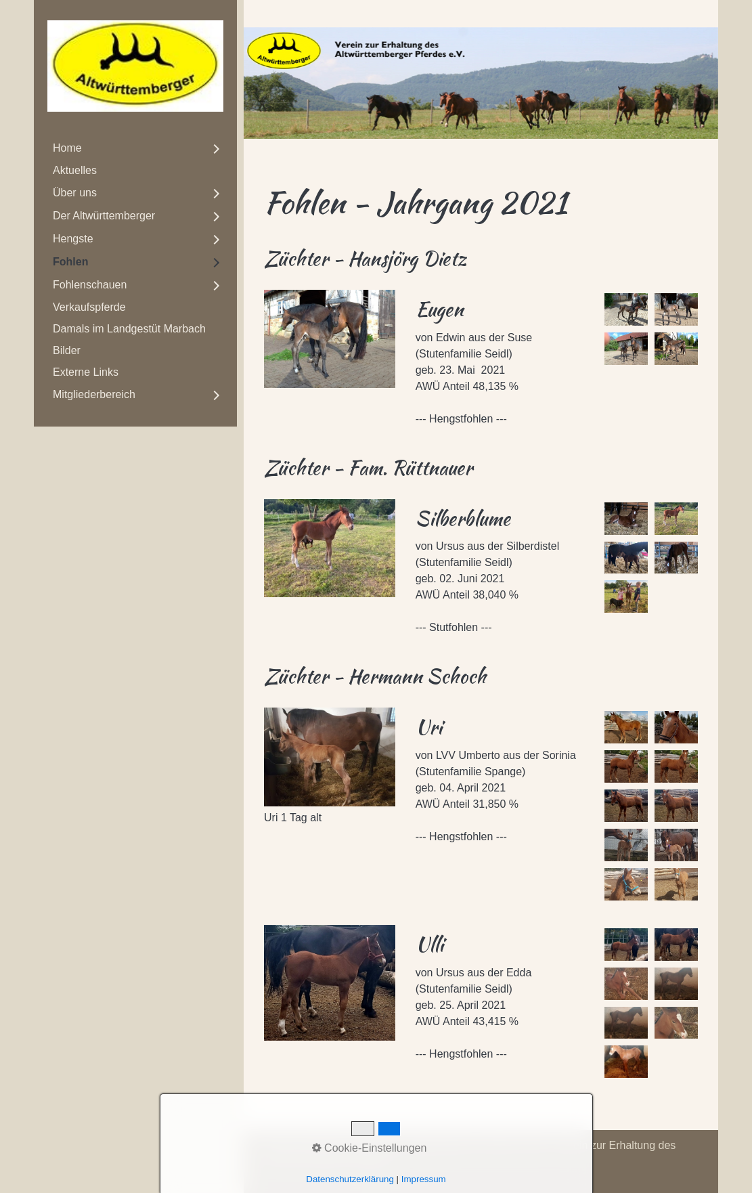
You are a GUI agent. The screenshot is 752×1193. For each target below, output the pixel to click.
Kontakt (320, 1145)
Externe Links (85, 372)
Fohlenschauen (90, 284)
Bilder (67, 350)
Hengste (73, 238)
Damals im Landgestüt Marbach (129, 328)
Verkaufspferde (89, 307)
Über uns (75, 192)
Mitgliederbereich (94, 394)
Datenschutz (440, 1145)
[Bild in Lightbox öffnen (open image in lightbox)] (329, 339)
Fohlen (70, 261)
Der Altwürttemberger (104, 215)
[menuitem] (135, 148)
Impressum (374, 1145)
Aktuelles (75, 170)
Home (67, 148)
